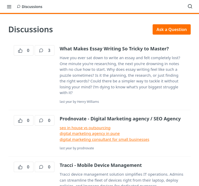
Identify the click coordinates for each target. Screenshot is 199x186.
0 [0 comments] (44, 120)
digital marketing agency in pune (90, 133)
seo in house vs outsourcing (85, 127)
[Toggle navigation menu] (9, 6)
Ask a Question (172, 29)
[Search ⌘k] (190, 6)
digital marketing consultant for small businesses (104, 139)
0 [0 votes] (23, 50)
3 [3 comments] (44, 50)
